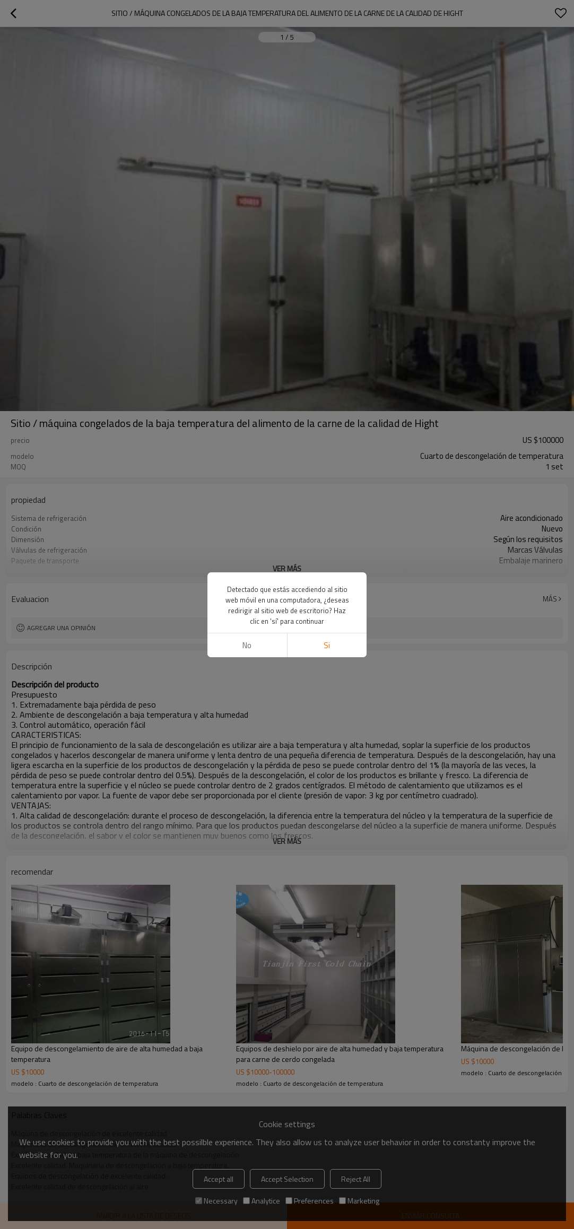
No (246, 577)
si (327, 577)
